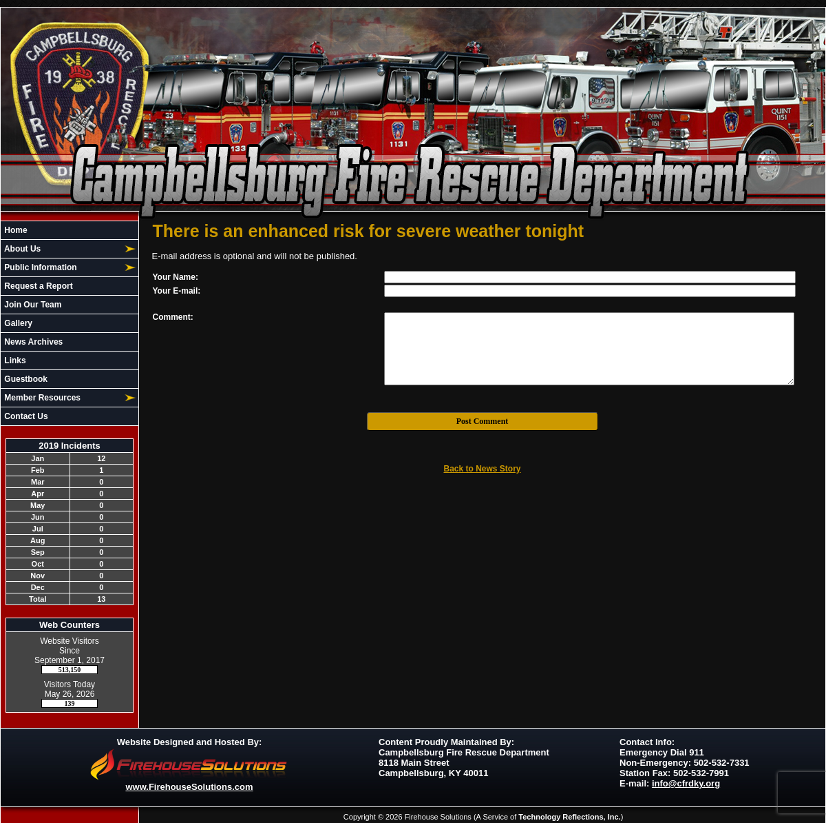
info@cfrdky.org (686, 783)
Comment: (173, 317)
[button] (62, 248)
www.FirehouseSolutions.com (189, 787)
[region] (69, 323)
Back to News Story (481, 469)
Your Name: (175, 277)
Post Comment (482, 421)
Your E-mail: (177, 291)
